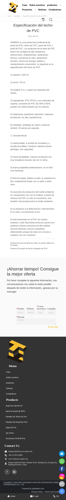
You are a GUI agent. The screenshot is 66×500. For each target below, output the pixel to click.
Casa (24, 5)
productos (54, 5)
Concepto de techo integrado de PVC (33, 248)
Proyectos (29, 10)
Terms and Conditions (53, 492)
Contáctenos (55, 10)
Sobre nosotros (37, 5)
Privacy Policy (37, 492)
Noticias (42, 10)
